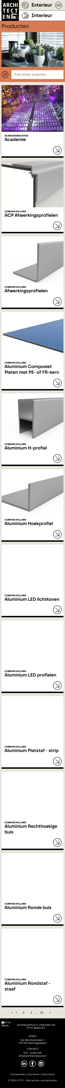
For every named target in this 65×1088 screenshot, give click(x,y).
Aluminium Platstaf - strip (32, 751)
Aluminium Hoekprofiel (29, 524)
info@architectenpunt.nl (32, 1056)
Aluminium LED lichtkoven (32, 599)
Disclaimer (34, 1074)
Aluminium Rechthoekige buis (31, 829)
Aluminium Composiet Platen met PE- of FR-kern (32, 370)
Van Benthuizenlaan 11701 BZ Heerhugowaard (32, 1041)
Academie (15, 140)
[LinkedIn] (24, 1063)
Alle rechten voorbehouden (41, 1080)
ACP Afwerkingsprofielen (31, 215)
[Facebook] (32, 1063)
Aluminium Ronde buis (28, 908)
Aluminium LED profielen (30, 675)
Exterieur (41, 5)
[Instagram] (41, 1063)
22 (42, 1012)
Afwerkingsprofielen (26, 291)
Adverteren (48, 1074)
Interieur (41, 15)
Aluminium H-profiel (26, 448)
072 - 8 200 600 (32, 1053)
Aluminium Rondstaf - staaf (27, 986)
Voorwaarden (18, 1074)
